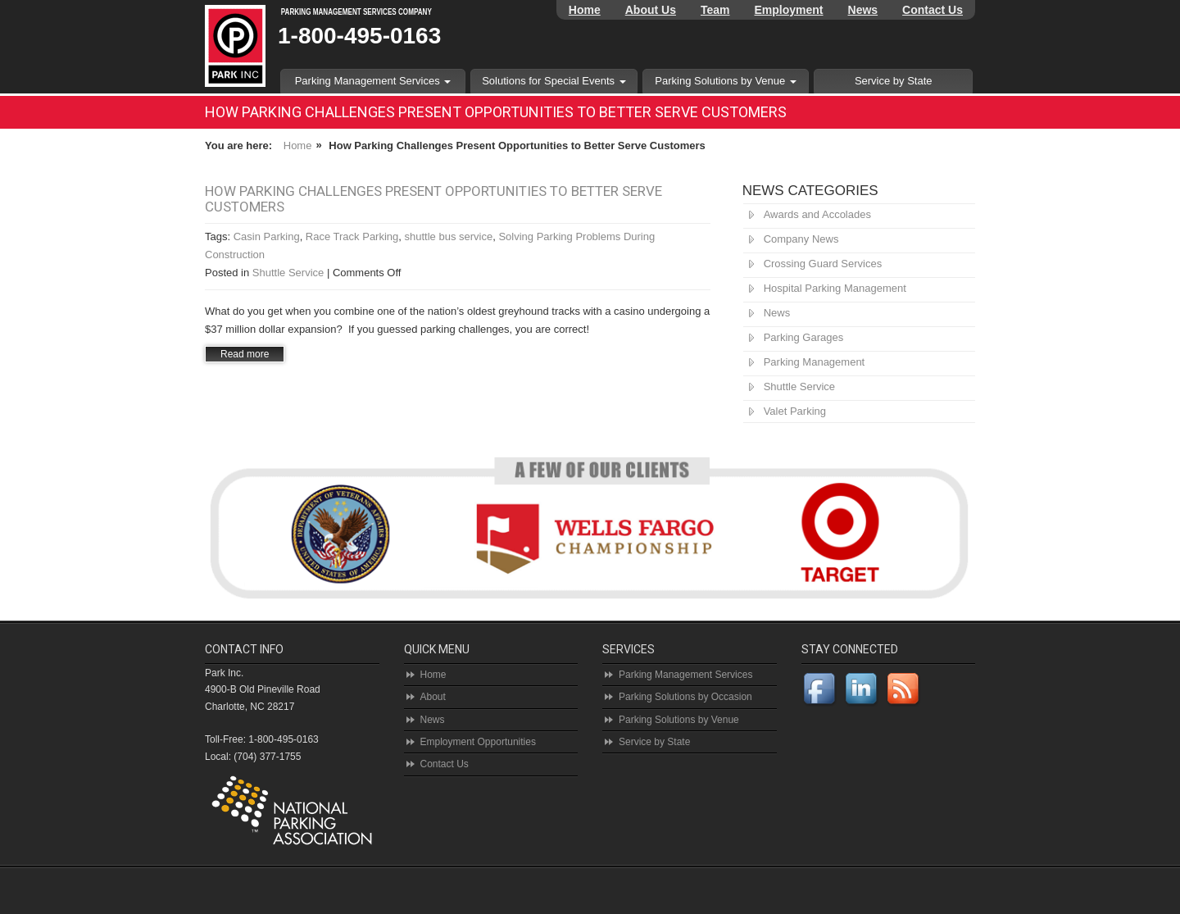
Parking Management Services (373, 81)
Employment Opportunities (478, 742)
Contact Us (932, 9)
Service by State (894, 81)
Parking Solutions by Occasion (685, 697)
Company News (801, 239)
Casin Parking (267, 236)
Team (715, 9)
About (433, 697)
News (863, 9)
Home (585, 9)
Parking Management (814, 362)
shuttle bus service (449, 236)
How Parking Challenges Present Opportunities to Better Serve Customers (433, 199)
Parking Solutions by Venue (725, 81)
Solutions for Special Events (553, 81)
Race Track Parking (352, 236)
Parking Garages (804, 337)
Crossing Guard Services (823, 263)
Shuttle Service (288, 272)
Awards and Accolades (817, 214)
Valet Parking (795, 411)
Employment (789, 9)
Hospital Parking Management (835, 288)
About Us (650, 9)
